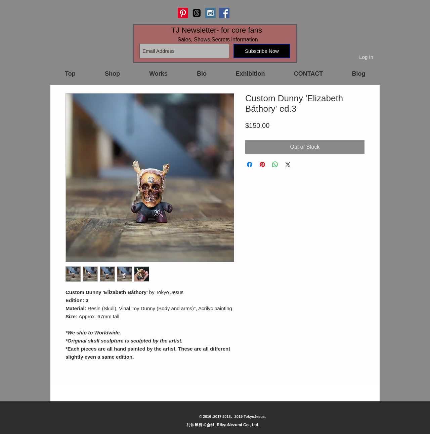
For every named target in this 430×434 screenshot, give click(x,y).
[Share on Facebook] (250, 164)
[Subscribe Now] (261, 51)
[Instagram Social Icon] (210, 13)
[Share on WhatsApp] (275, 164)
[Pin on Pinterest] (262, 164)
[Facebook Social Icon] (224, 13)
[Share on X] (288, 164)
